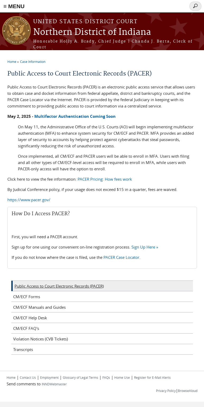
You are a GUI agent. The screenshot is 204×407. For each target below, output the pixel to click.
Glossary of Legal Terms (80, 377)
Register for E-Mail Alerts (152, 377)
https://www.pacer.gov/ (28, 199)
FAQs (106, 377)
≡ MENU (14, 6)
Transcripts (23, 349)
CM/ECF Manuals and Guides (39, 307)
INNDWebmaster (54, 384)
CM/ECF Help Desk (30, 317)
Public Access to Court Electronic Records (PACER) (59, 286)
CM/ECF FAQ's (26, 328)
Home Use (122, 377)
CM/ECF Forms (26, 296)
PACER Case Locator (121, 257)
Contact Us (28, 377)
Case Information (32, 61)
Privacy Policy (166, 391)
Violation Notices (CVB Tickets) (40, 338)
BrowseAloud (187, 391)
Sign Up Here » (144, 247)
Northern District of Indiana (92, 32)
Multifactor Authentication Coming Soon (75, 116)
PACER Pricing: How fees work (105, 179)
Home (11, 61)
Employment (49, 377)
